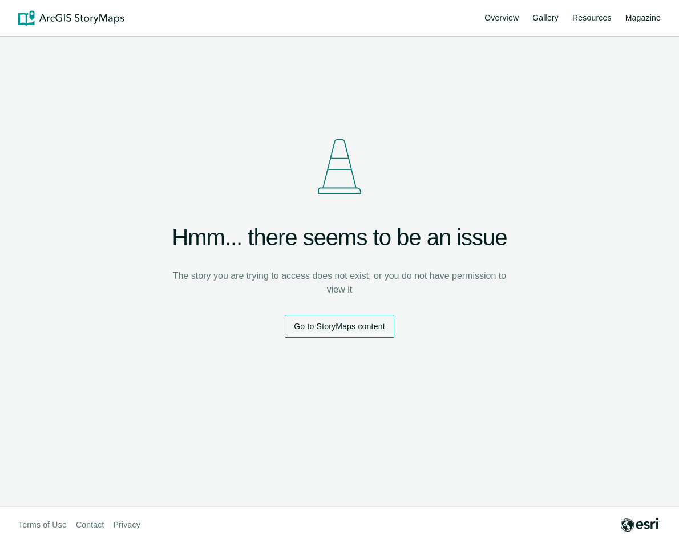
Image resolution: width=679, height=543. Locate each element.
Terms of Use (42, 524)
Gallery (545, 17)
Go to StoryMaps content (339, 326)
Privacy (127, 524)
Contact (90, 524)
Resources (592, 19)
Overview (501, 17)
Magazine (643, 17)
